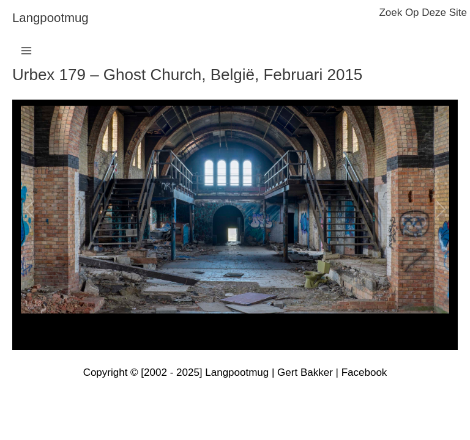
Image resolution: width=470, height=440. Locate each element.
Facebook (364, 372)
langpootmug (50, 17)
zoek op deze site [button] (423, 12)
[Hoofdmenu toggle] (26, 51)
